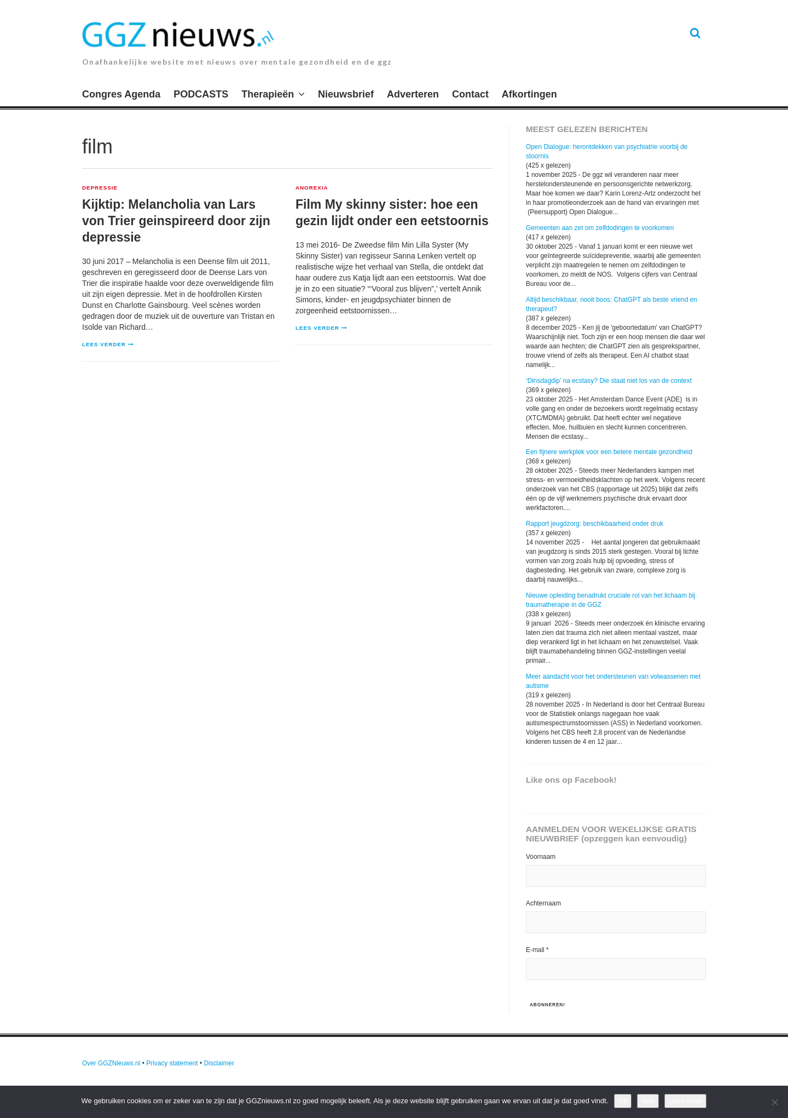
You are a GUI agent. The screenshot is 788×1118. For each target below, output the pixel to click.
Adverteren (413, 94)
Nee (647, 1101)
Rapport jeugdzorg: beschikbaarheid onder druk (594, 524)
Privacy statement (172, 1063)
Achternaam (543, 903)
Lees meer (685, 1101)
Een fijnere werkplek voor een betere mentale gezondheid (609, 452)
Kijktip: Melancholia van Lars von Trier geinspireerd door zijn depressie (176, 220)
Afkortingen (529, 94)
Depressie (100, 188)
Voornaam (540, 857)
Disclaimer (219, 1063)
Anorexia (312, 188)
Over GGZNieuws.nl (111, 1063)
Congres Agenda (121, 94)
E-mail (537, 950)
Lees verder (104, 344)
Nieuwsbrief (346, 94)
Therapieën (267, 94)
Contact (470, 94)
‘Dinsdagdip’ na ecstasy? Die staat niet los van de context (609, 381)
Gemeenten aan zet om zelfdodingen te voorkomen (600, 228)
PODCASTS (200, 94)
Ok (623, 1101)
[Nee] (774, 1102)
